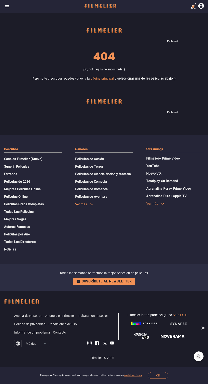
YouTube (153, 166)
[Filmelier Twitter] (104, 343)
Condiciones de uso (133, 375)
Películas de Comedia (91, 182)
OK (158, 375)
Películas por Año (17, 234)
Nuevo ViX (153, 173)
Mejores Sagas (15, 219)
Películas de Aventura (91, 197)
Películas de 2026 (17, 182)
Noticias (10, 249)
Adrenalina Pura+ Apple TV (166, 196)
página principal (102, 78)
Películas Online (16, 197)
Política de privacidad (30, 324)
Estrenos (10, 174)
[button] (45, 343)
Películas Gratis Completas (24, 204)
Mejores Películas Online (22, 189)
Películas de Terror (89, 166)
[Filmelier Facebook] (97, 343)
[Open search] (199, 356)
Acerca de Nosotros (28, 315)
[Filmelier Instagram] (89, 343)
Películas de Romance (91, 189)
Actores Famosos (17, 227)
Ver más (84, 204)
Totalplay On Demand (162, 181)
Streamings (154, 149)
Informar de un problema (32, 332)
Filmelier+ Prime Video (163, 158)
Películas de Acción (89, 159)
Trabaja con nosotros (93, 315)
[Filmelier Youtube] (112, 343)
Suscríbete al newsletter (104, 281)
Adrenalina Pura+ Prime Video (168, 188)
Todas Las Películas (19, 212)
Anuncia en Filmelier (60, 315)
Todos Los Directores (20, 242)
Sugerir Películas (16, 166)
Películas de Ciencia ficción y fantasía (103, 174)
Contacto (59, 332)
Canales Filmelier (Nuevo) (23, 159)
